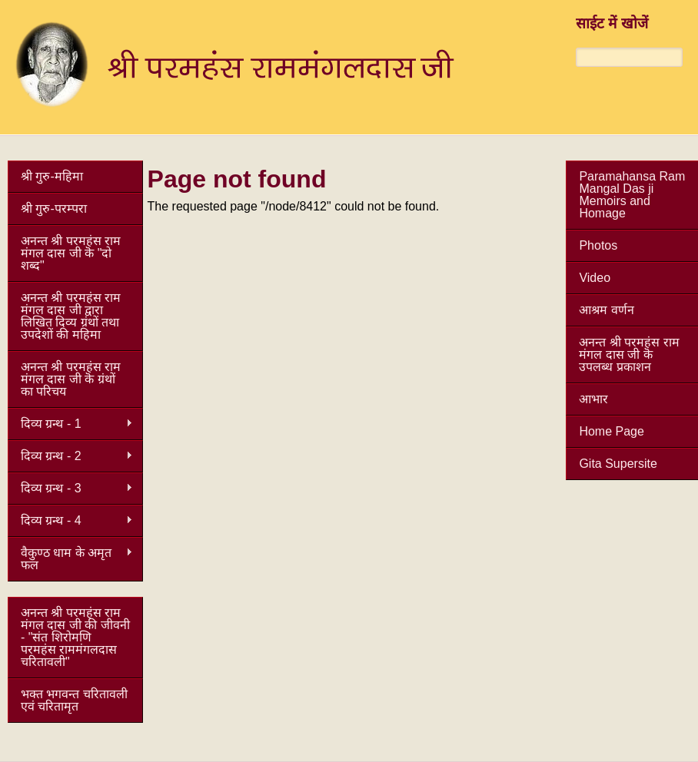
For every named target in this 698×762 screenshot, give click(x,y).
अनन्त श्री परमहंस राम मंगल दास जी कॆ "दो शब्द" (71, 253)
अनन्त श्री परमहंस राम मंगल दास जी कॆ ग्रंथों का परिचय (71, 379)
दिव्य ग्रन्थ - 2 (70, 456)
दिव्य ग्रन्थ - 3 (70, 488)
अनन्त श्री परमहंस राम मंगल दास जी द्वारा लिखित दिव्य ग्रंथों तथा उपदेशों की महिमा (71, 316)
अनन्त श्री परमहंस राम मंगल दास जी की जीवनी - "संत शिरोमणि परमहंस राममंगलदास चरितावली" (75, 637)
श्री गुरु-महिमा (52, 176)
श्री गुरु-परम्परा (54, 208)
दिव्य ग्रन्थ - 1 (70, 424)
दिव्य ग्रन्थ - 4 (70, 521)
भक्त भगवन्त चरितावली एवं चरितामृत (74, 700)
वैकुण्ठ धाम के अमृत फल (70, 559)
